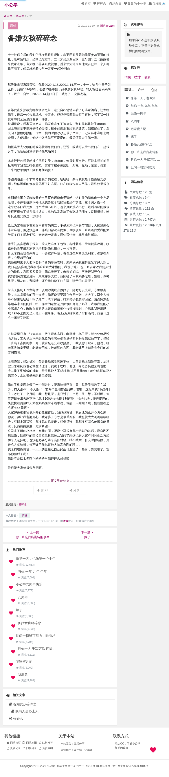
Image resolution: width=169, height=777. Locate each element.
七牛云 (80, 766)
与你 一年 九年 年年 (32, 571)
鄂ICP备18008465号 (98, 766)
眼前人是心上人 (25, 711)
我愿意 (23, 674)
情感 (24, 515)
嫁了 (19, 610)
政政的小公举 (135, 3)
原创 (13, 25)
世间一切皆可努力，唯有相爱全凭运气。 (45, 636)
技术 (138, 77)
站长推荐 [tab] (144, 90)
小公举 (11, 5)
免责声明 (45, 748)
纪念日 (115, 3)
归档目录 (29, 748)
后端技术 (157, 3)
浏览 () (107, 25)
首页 (86, 3)
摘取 (147, 77)
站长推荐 (45, 742)
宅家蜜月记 (24, 661)
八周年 (23, 597)
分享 (74, 490)
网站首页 (13, 742)
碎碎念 (99, 3)
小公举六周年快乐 (29, 584)
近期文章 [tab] (131, 89)
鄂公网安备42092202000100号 (130, 766)
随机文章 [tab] (157, 90)
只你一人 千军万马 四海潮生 (38, 649)
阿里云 (69, 766)
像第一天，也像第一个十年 (35, 558)
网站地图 (29, 742)
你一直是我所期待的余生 (145, 152)
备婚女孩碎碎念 (29, 623)
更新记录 (13, 748)
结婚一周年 (135, 113)
